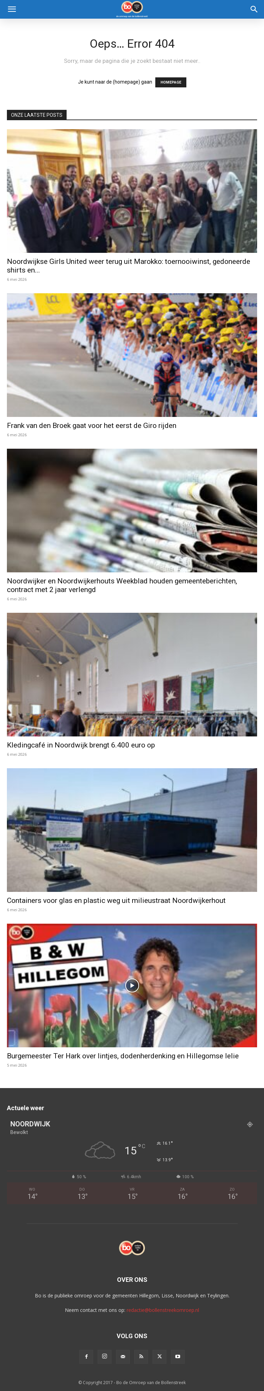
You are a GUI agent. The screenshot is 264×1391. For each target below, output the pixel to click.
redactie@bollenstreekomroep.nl (163, 1310)
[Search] (254, 9)
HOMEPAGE (170, 82)
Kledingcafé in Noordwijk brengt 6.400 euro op (81, 745)
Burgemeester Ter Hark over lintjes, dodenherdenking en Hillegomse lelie (123, 1056)
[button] (12, 9)
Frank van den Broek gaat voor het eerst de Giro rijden (91, 425)
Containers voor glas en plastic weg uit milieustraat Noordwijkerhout (116, 900)
